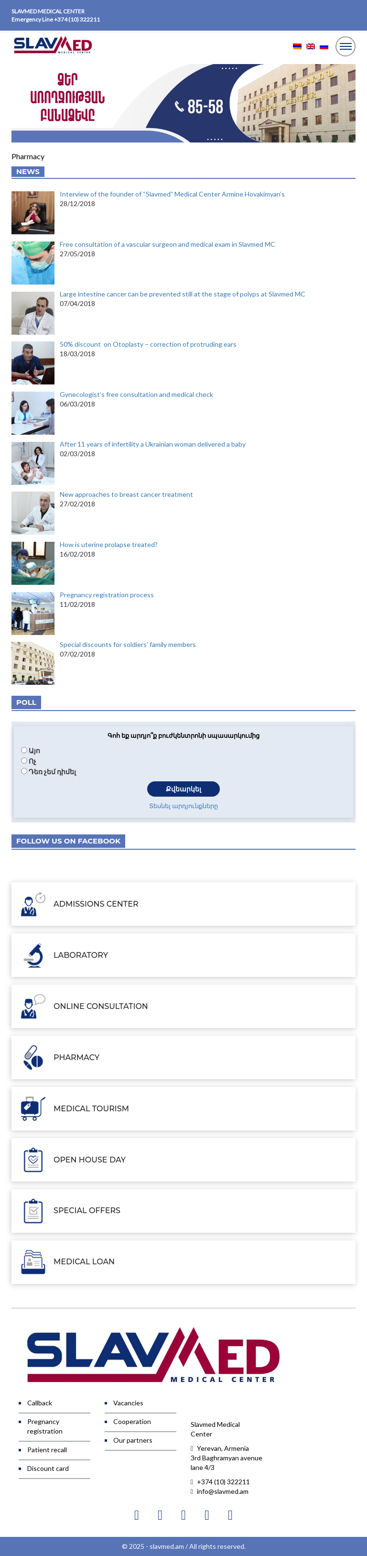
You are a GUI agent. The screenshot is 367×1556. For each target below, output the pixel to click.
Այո (34, 750)
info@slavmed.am (219, 1491)
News (28, 171)
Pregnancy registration (45, 1426)
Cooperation (132, 1421)
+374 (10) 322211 (77, 19)
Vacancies (128, 1403)
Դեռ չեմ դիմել (52, 771)
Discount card (48, 1468)
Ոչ (32, 761)
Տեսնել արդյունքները (183, 806)
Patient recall (47, 1450)
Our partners (132, 1440)
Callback (39, 1403)
